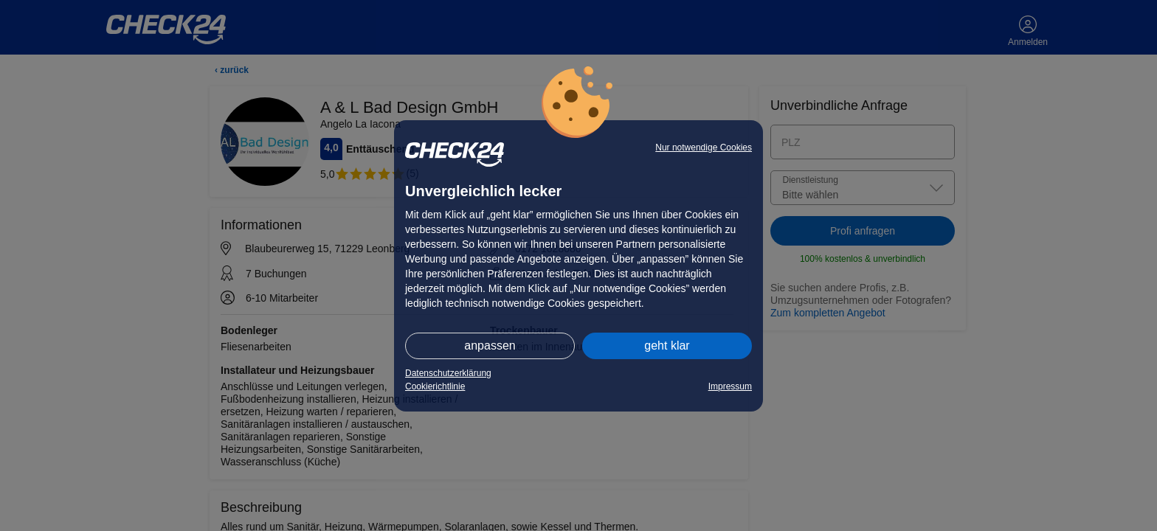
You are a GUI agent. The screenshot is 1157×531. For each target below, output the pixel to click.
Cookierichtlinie (435, 386)
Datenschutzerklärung (448, 373)
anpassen (489, 345)
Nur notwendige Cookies (703, 147)
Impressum (730, 386)
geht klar (666, 345)
